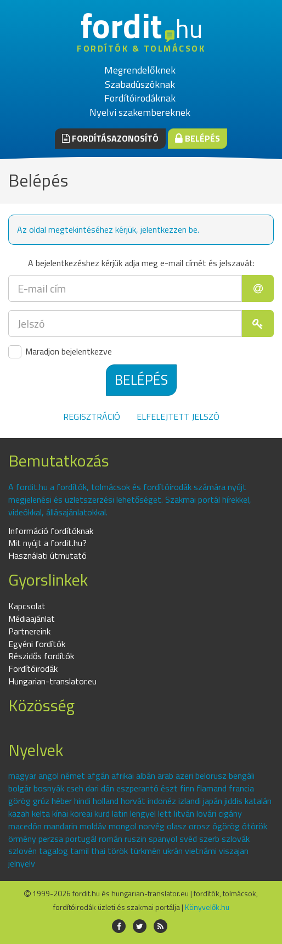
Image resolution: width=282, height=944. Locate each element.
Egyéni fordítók (36, 643)
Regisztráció (91, 416)
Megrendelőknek (140, 70)
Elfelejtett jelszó (178, 416)
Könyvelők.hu (207, 907)
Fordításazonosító (110, 138)
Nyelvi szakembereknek (139, 112)
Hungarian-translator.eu (52, 681)
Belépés (197, 138)
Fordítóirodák (33, 668)
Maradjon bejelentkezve (60, 351)
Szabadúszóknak (140, 84)
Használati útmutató (47, 555)
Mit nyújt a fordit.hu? (47, 542)
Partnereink (29, 631)
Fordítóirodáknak (140, 98)
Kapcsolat (27, 606)
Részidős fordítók (41, 655)
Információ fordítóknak (50, 530)
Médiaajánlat (31, 618)
